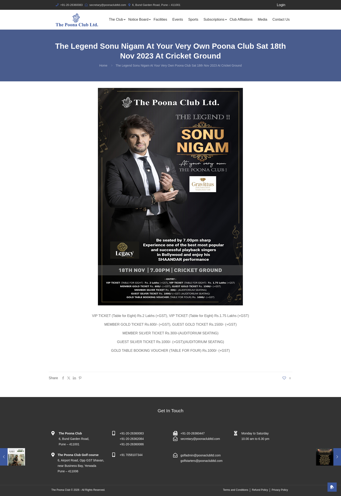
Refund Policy (260, 489)
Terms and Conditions (235, 489)
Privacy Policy (280, 489)
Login (281, 5)
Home (103, 65)
